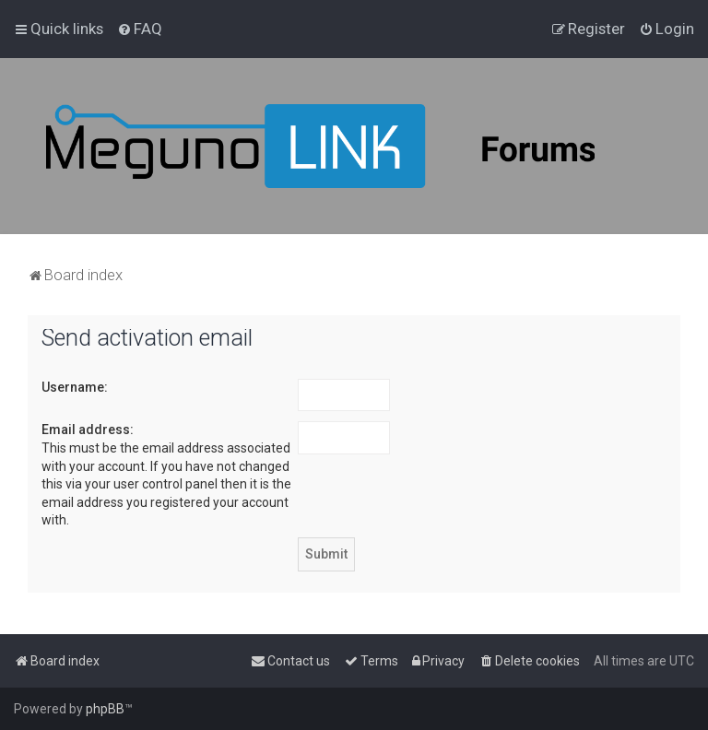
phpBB (105, 708)
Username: (74, 387)
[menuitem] (139, 28)
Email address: (87, 429)
